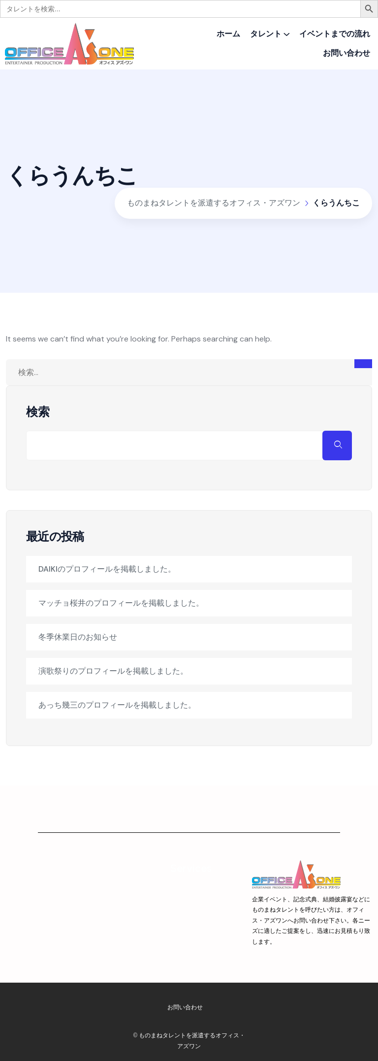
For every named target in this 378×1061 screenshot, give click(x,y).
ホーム (228, 34)
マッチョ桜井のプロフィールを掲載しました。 (121, 603)
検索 (38, 412)
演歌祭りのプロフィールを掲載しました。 (113, 671)
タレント (266, 34)
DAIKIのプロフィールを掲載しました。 (107, 569)
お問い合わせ (346, 53)
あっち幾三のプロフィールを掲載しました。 (117, 705)
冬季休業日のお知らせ (77, 637)
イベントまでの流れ (334, 34)
